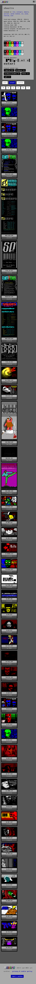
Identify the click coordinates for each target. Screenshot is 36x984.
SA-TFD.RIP (9, 947)
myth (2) (7, 77)
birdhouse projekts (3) (12, 73)
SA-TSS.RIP (9, 932)
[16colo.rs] (4, 2)
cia (22, 13)
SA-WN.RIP (9, 693)
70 (5, 51)
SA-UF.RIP (9, 724)
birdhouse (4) (20, 70)
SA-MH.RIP (9, 869)
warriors (6, 13)
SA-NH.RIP (9, 614)
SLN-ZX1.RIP (9, 677)
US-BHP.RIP (9, 522)
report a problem (17, 976)
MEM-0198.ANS (9, 338)
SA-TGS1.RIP (9, 661)
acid (12, 15)
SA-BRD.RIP (9, 853)
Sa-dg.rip (9, 149)
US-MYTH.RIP (9, 506)
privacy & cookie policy (22, 971)
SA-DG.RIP (9, 740)
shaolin (26, 12)
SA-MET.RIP (9, 916)
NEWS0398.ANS (9, 174)
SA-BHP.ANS (9, 599)
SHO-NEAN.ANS (9, 442)
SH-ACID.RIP (9, 396)
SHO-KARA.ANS (9, 491)
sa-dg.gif (9, 118)
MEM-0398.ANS (9, 235)
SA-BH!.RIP (9, 822)
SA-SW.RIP (9, 806)
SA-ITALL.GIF (9, 380)
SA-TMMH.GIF (9, 790)
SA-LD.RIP (9, 708)
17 (22, 51)
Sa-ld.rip (9, 133)
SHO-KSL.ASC (9, 458)
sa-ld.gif (9, 102)
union (26, 13)
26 (22, 42)
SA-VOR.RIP (9, 838)
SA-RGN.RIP (9, 900)
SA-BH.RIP (9, 630)
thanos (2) (25, 73)
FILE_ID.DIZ (9, 270)
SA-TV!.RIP (9, 774)
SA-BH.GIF (9, 758)
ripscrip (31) (9, 70)
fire (14, 12)
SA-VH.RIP (9, 885)
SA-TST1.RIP (9, 646)
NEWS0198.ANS (9, 296)
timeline (20, 82)
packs (5, 82)
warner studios (15, 13)
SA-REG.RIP (9, 538)
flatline (6, 15)
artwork (12, 82)
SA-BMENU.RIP (9, 553)
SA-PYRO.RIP (9, 585)
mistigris (20, 12)
